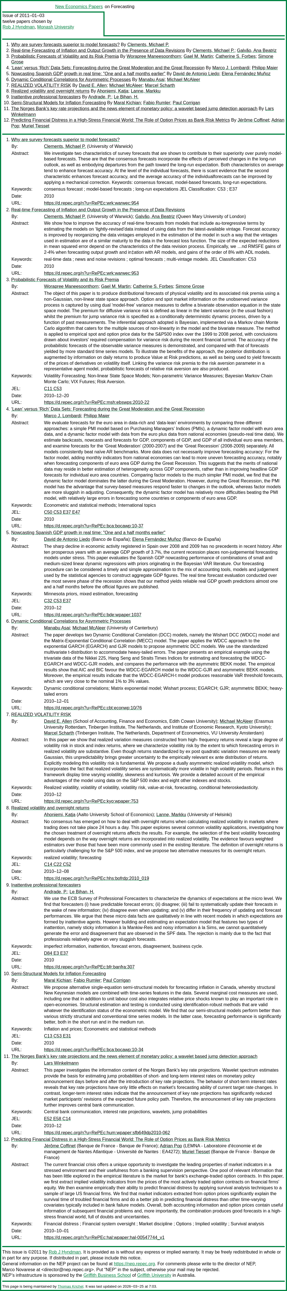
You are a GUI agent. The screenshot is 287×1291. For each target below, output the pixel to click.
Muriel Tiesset (35, 126)
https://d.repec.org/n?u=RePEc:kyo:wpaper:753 (91, 801)
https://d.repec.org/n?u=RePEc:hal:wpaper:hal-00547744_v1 (104, 1237)
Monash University (55, 27)
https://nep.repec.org (134, 1263)
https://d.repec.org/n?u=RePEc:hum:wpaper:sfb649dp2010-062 (107, 1132)
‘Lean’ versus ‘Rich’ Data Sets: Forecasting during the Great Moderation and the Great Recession (108, 67)
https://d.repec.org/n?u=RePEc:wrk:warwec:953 (91, 273)
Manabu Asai (151, 79)
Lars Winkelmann (61, 1063)
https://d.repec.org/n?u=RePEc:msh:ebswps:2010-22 (96, 402)
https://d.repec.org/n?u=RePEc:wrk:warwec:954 (91, 203)
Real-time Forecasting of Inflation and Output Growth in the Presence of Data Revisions (98, 50)
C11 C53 (53, 388)
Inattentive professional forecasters (46, 96)
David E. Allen (93, 85)
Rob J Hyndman (19, 27)
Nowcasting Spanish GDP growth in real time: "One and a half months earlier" (88, 73)
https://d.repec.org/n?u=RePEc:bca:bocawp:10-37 (93, 525)
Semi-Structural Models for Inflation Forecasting (58, 102)
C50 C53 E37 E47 (62, 512)
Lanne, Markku (146, 91)
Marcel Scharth (160, 85)
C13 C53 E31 (57, 1036)
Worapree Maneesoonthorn (154, 56)
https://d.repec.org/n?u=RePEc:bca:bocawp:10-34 (93, 1049)
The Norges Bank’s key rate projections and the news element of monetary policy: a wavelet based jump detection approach (134, 108)
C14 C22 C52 (57, 864)
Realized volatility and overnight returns (50, 91)
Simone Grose (189, 286)
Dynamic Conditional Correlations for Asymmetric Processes (71, 79)
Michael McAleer (183, 79)
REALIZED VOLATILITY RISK (41, 85)
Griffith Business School (107, 1275)
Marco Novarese (18, 1269)
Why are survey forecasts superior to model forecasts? (65, 44)
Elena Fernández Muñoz (246, 73)
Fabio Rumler (156, 102)
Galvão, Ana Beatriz (256, 50)
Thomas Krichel (70, 1286)
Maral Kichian (127, 102)
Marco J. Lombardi (230, 67)
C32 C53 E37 (57, 600)
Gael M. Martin (198, 56)
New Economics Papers (79, 6)
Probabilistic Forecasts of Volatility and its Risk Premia (65, 56)
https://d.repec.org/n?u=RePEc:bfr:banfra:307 (89, 967)
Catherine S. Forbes (236, 56)
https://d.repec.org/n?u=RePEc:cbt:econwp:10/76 (93, 707)
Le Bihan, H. (126, 96)
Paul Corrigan (186, 102)
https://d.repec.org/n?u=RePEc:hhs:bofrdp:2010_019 (96, 878)
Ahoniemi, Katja (112, 91)
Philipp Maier (265, 67)
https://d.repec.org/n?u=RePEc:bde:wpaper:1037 (92, 614)
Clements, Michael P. (148, 44)
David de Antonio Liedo (196, 73)
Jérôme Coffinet (253, 120)
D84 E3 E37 (56, 953)
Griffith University (154, 1275)
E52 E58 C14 (57, 1118)
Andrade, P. (99, 96)
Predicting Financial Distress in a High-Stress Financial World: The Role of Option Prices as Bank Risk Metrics (120, 120)
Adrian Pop (171, 1145)
